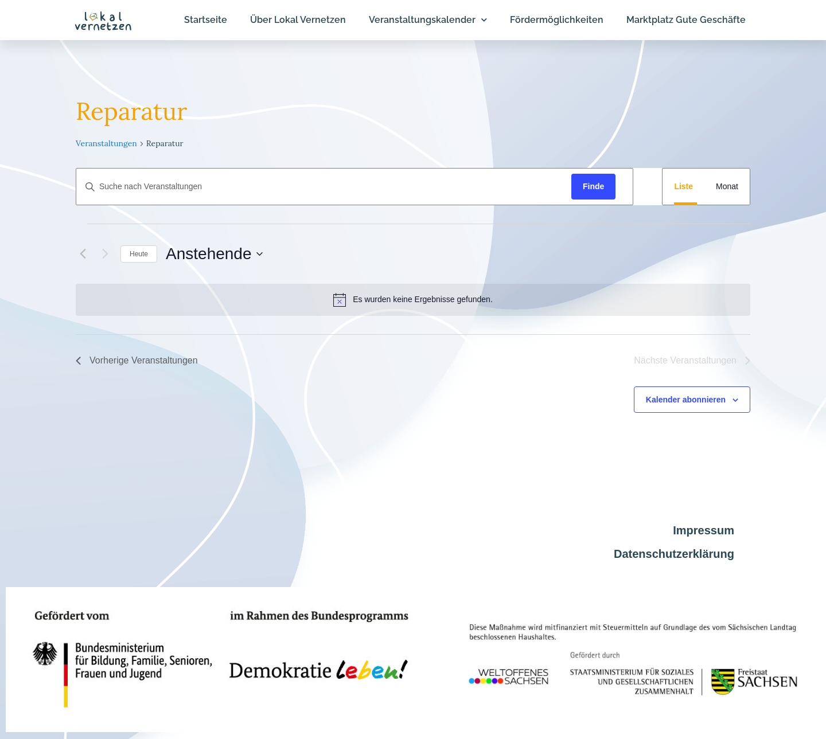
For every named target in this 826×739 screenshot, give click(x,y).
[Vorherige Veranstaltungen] (82, 254)
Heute (139, 254)
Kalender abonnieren (686, 399)
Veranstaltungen (106, 143)
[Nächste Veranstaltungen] (105, 254)
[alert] (413, 300)
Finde (593, 186)
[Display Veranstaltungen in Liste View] (683, 187)
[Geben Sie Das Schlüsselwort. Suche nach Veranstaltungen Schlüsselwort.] (323, 187)
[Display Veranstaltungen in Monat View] (727, 187)
